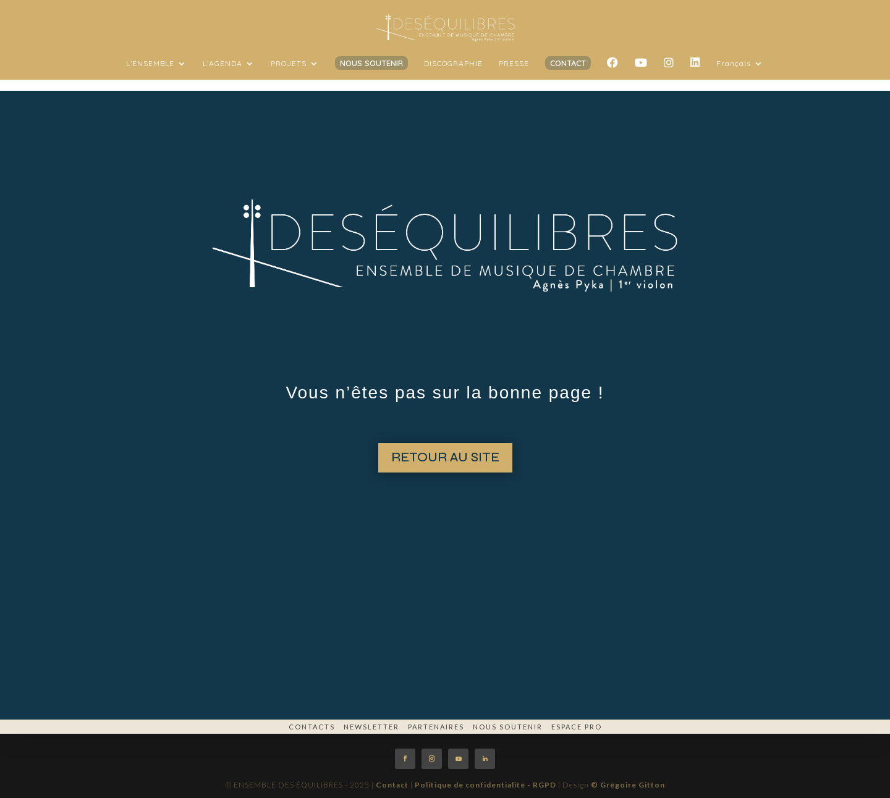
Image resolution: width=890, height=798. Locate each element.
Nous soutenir (508, 727)
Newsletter (371, 727)
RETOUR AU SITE (445, 457)
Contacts (312, 727)
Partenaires (436, 727)
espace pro (576, 727)
